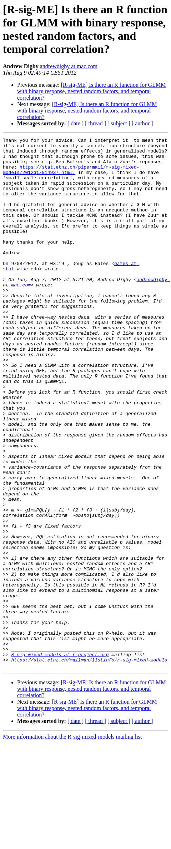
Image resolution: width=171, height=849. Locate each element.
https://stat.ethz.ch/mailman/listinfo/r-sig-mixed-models (89, 764)
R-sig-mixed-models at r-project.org (60, 758)
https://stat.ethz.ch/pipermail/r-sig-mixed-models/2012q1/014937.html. (71, 176)
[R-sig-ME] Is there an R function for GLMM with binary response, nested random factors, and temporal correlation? (91, 91)
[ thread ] (95, 123)
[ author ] (142, 123)
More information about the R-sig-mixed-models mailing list (72, 843)
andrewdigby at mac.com (68, 66)
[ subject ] (118, 123)
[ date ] (75, 123)
